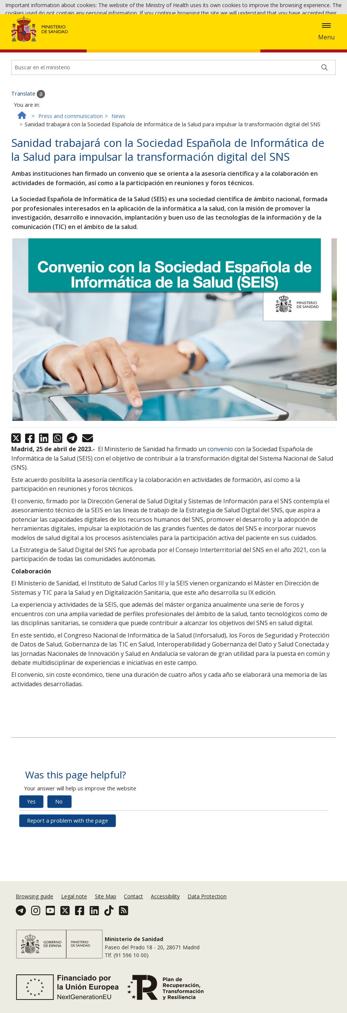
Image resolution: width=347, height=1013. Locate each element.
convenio (220, 493)
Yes (31, 846)
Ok (220, 26)
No (59, 846)
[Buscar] (324, 111)
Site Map (105, 911)
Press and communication (70, 160)
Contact (133, 911)
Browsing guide (34, 911)
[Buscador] (173, 111)
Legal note (74, 911)
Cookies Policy (191, 26)
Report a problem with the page (67, 865)
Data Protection (207, 911)
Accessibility (165, 911)
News (118, 160)
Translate (28, 138)
